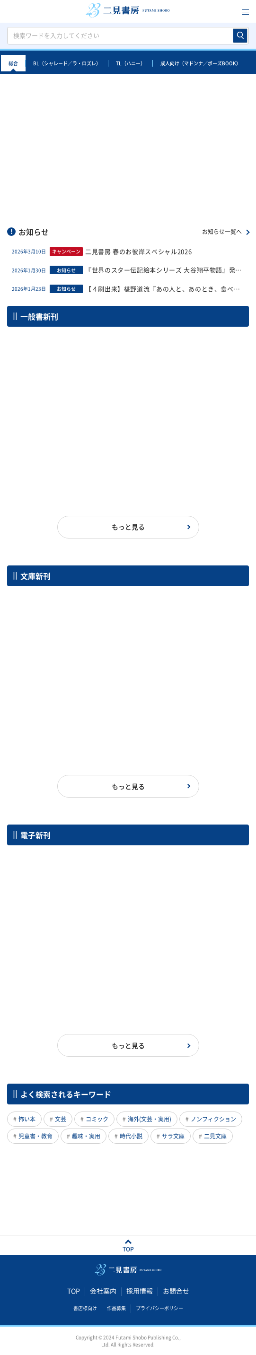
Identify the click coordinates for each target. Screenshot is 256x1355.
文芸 (60, 1119)
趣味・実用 (86, 1136)
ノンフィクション (213, 1119)
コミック (97, 1119)
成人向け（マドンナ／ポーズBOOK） (200, 63)
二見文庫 (215, 1136)
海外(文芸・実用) (149, 1119)
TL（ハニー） (130, 63)
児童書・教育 (35, 1136)
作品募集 (116, 1307)
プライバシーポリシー (159, 1307)
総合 (13, 63)
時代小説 (131, 1136)
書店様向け (85, 1307)
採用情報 (139, 1290)
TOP (73, 1290)
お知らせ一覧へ (222, 231)
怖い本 (26, 1119)
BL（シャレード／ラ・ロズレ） (67, 63)
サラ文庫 (173, 1136)
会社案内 (103, 1290)
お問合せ (176, 1290)
